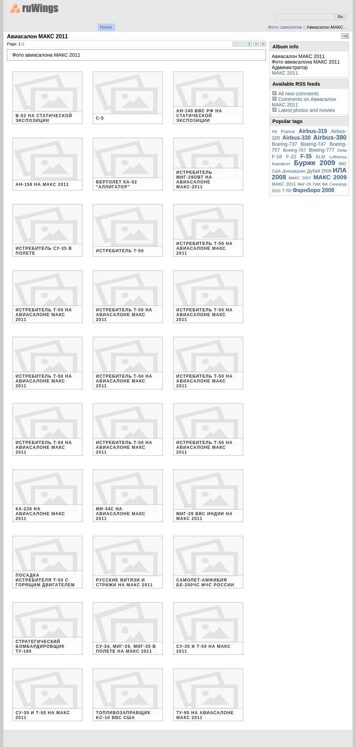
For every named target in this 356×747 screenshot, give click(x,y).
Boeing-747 (313, 144)
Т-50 (286, 190)
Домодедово (294, 171)
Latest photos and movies (306, 110)
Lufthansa (338, 157)
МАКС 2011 (285, 73)
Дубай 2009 (319, 170)
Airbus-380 (330, 137)
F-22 (291, 156)
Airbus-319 (313, 131)
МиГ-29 (304, 184)
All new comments (298, 93)
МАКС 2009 (330, 177)
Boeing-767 (294, 150)
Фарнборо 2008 (313, 190)
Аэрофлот (281, 164)
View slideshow (345, 36)
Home (106, 27)
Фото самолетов (285, 27)
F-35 (306, 156)
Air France (283, 131)
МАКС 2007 (299, 178)
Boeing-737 (284, 144)
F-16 (277, 156)
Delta (342, 150)
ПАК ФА (320, 184)
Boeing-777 (322, 150)
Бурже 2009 (314, 163)
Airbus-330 (297, 138)
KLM (320, 156)
